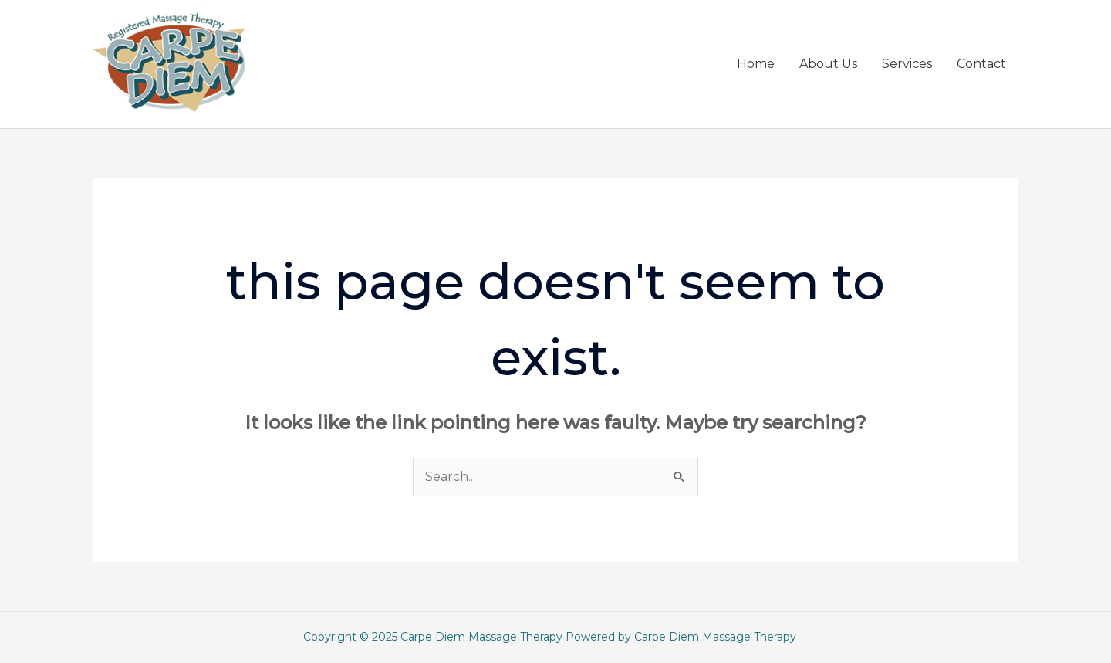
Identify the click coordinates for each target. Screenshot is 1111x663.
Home (756, 63)
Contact (981, 63)
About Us (828, 63)
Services (907, 63)
